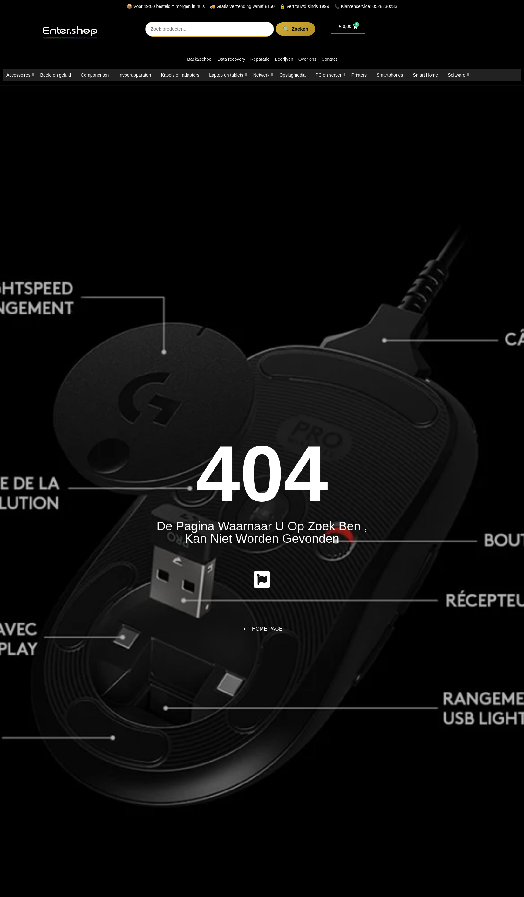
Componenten (96, 75)
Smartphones (391, 75)
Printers (360, 75)
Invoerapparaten (136, 75)
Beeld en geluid (57, 75)
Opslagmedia (294, 75)
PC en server (330, 75)
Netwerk (263, 75)
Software (458, 75)
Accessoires (20, 75)
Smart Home (427, 75)
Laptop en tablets (228, 75)
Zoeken (286, 28)
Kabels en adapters (182, 75)
